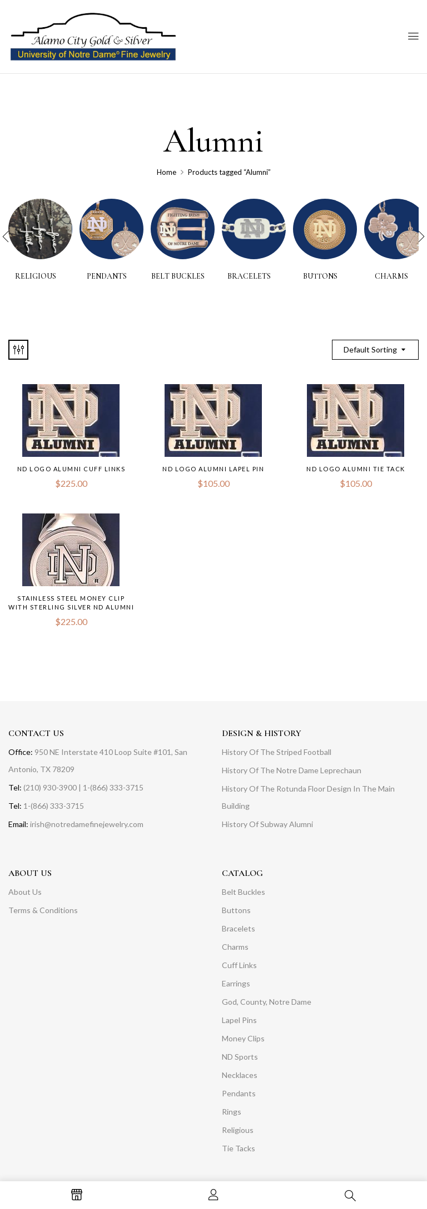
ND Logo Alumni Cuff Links (71, 468)
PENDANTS (107, 276)
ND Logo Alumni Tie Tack (355, 468)
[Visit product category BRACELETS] (254, 231)
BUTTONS (320, 276)
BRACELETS (249, 276)
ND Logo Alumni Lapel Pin (213, 468)
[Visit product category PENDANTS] (111, 231)
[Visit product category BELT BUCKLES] (183, 231)
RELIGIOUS (35, 276)
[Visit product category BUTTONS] (325, 231)
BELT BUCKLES (178, 276)
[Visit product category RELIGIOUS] (40, 231)
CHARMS (391, 276)
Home (166, 172)
